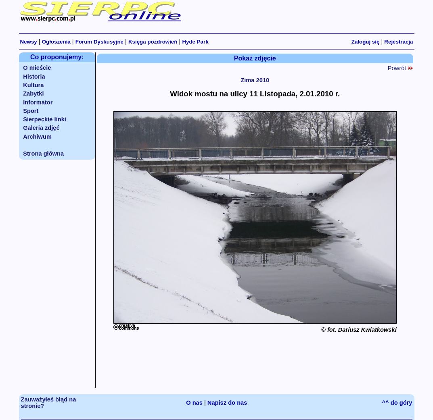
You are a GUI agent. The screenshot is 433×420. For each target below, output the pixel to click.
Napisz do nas (227, 402)
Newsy (28, 42)
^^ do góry (397, 402)
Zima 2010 (255, 80)
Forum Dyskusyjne (99, 42)
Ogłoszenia (56, 42)
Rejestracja (398, 42)
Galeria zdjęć (41, 128)
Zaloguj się (365, 42)
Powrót (400, 68)
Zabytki (33, 93)
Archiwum (37, 136)
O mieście (37, 67)
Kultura (33, 85)
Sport (30, 111)
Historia (34, 76)
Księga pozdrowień (152, 42)
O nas (194, 402)
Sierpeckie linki (44, 119)
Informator (37, 102)
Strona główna (43, 153)
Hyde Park (195, 42)
